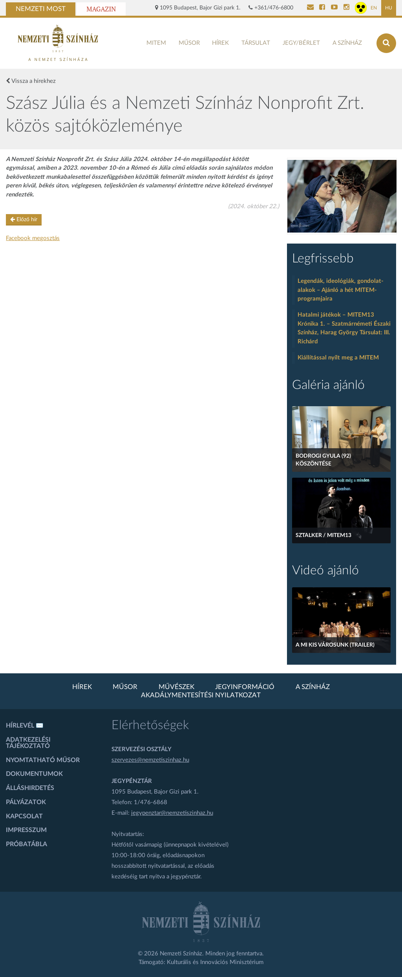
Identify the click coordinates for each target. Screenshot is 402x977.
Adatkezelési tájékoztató (28, 743)
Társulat (255, 43)
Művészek (176, 687)
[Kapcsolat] (310, 8)
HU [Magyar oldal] (388, 7)
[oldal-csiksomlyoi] (342, 196)
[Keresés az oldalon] (386, 43)
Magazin (101, 9)
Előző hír (23, 219)
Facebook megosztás (33, 238)
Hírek (220, 43)
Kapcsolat (24, 816)
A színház (347, 43)
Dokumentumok (34, 774)
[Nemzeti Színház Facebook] (322, 8)
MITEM (156, 43)
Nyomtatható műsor (43, 760)
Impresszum (26, 830)
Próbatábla (26, 844)
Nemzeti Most (41, 9)
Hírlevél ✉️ (25, 725)
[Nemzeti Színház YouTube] (334, 8)
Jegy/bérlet (301, 43)
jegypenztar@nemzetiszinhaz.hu (172, 813)
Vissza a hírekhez (31, 81)
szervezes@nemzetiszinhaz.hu (150, 760)
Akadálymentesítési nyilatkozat (201, 695)
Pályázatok (26, 802)
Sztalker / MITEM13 (323, 535)
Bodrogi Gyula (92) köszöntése (323, 460)
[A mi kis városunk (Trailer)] (341, 620)
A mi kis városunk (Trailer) (335, 645)
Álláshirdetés (30, 788)
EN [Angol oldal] (374, 7)
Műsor (189, 43)
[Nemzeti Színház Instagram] (346, 8)
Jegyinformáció (244, 687)
